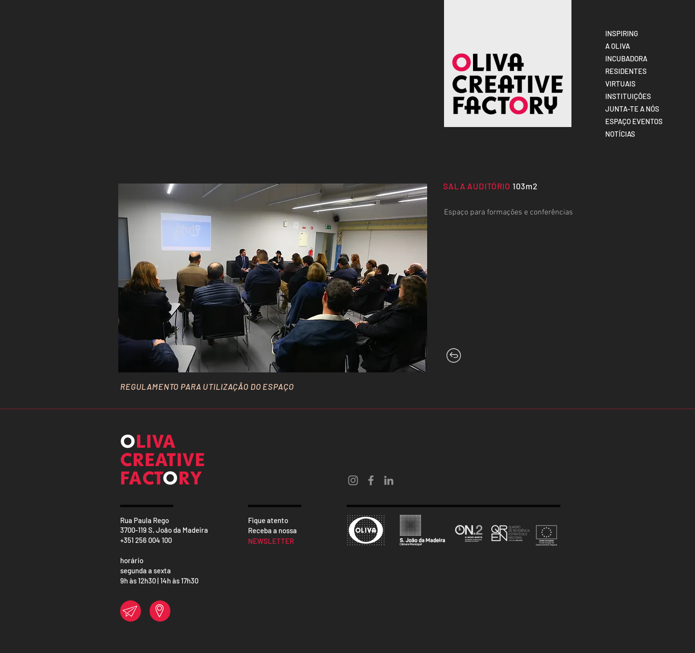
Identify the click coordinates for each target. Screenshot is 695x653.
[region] (130, 611)
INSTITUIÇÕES (628, 96)
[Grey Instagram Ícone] (353, 480)
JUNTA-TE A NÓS (632, 108)
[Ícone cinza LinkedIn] (388, 480)
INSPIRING (621, 33)
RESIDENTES (626, 71)
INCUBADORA (626, 58)
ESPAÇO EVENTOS (634, 121)
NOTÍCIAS (620, 133)
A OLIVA (617, 46)
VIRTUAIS (620, 83)
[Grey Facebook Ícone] (370, 480)
